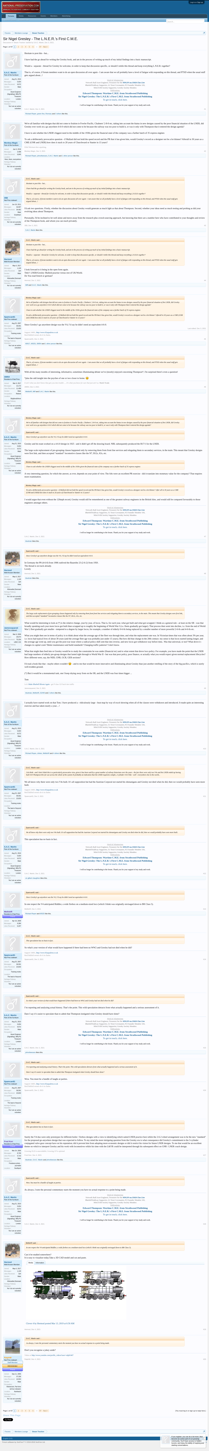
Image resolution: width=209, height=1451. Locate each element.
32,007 (18, 207)
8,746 (19, 1153)
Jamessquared (11, 628)
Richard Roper (30, 114)
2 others (52, 693)
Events (43, 16)
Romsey (48, 114)
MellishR (28, 391)
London (18, 99)
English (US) (8, 1438)
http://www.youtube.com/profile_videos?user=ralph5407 (53, 1355)
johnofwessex (42, 156)
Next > (45, 47)
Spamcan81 (9, 317)
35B (6, 198)
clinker (39, 753)
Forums (11, 16)
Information (40, 1263)
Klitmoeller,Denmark (14, 278)
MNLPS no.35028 (134, 83)
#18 (204, 1224)
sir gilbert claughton (32, 878)
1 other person (67, 156)
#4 (205, 280)
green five (40, 114)
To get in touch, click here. (115, 100)
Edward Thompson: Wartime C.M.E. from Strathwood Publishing (115, 93)
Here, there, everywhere (13, 159)
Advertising (66, 16)
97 (40, 47)
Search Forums (10, 20)
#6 (205, 387)
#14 (204, 959)
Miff (26, 285)
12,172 (18, 386)
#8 (205, 573)
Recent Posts (24, 20)
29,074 (18, 637)
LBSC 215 (17, 642)
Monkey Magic (11, 143)
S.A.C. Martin (39, 42)
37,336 (18, 1376)
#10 (204, 749)
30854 (39, 344)
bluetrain (28, 541)
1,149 (19, 268)
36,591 (18, 326)
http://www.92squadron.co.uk (47, 332)
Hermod (8, 259)
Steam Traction (19, 42)
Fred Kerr (27, 1155)
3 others (58, 114)
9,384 (19, 923)
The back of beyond (14, 338)
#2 (205, 151)
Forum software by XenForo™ (23, 1442)
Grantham (17, 215)
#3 (205, 225)
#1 (205, 109)
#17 (204, 1155)
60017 (27, 344)
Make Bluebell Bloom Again (39, 684)
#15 (204, 1048)
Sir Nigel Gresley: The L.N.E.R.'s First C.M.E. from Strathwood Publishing (115, 96)
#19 (204, 1329)
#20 (204, 1359)
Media (30, 1263)
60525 (33, 344)
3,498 (19, 152)
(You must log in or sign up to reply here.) (190, 1411)
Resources (32, 16)
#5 (205, 339)
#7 (205, 536)
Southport (17, 1168)
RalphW (27, 1359)
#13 (204, 909)
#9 (205, 688)
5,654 (19, 82)
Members (53, 16)
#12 (204, 873)
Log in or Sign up (196, 2)
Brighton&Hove (16, 398)
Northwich (17, 1391)
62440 (42, 693)
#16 (204, 1090)
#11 (204, 796)
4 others (56, 753)
